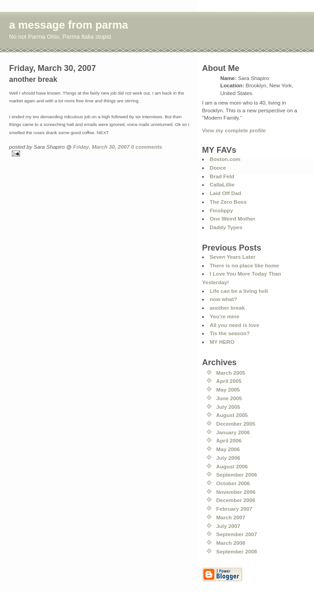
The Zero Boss (228, 202)
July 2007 (228, 526)
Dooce (218, 168)
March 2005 (230, 373)
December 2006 (235, 500)
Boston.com (225, 159)
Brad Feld (222, 176)
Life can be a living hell (239, 291)
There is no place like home (244, 265)
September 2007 (236, 534)
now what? (223, 299)
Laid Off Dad (225, 193)
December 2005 (235, 424)
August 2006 (232, 466)
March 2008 (230, 543)
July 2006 (228, 458)
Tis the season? (230, 333)
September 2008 (236, 551)
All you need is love (234, 325)
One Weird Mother (232, 218)
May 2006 (228, 449)
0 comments (146, 147)
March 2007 (230, 517)
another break (227, 308)
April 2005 (229, 381)
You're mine (225, 316)
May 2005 (228, 389)
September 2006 (236, 474)
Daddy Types (226, 227)
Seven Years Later (233, 257)
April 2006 (229, 440)
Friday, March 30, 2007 (101, 147)
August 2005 (232, 415)
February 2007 (234, 509)
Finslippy (221, 210)
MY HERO (222, 342)
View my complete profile (234, 130)
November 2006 (235, 492)
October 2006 (233, 483)
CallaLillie (222, 184)
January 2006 (233, 432)
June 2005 (229, 398)
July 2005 (228, 407)
